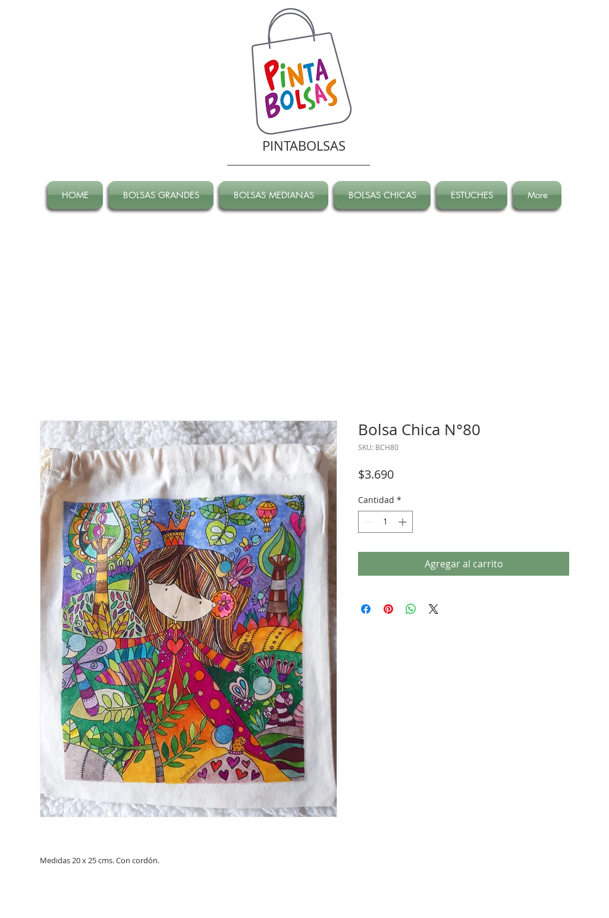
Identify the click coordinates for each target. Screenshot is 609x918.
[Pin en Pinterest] (388, 609)
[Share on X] (433, 609)
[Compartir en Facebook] (366, 609)
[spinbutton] (385, 521)
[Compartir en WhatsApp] (411, 609)
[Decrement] (367, 521)
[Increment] (403, 521)
